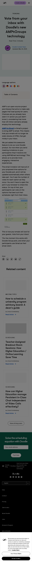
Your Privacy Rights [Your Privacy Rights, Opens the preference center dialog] (16, 555)
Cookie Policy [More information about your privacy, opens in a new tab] (15, 552)
